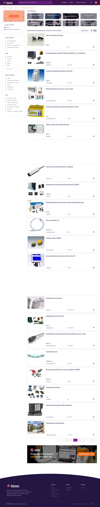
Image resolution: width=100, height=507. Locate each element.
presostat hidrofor (71, 16)
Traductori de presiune (53, 387)
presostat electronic (53, 16)
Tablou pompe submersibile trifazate (57, 124)
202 (84, 440)
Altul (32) (9, 109)
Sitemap (86, 504)
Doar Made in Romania (13, 47)
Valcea (9, 61)
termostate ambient (35, 16)
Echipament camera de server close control (59, 89)
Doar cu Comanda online (13, 45)
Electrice (7, 27)
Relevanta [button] (85, 30)
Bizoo (11, 504)
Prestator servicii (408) (12, 107)
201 (80, 440)
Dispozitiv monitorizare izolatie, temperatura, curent (62, 107)
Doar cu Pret (10, 43)
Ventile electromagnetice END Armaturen (59, 405)
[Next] (95, 440)
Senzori (9, 85)
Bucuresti (9, 56)
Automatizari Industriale (13, 80)
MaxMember (69, 488)
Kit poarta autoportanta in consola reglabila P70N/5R (63, 369)
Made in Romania (81, 2)
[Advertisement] (14, 142)
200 (75, 440)
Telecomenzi (10, 87)
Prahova (9, 59)
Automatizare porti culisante (55, 316)
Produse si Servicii (55, 490)
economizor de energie (88, 16)
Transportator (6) (11, 105)
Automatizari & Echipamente (12, 29)
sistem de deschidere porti (88, 23)
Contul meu (54, 492)
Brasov (9, 63)
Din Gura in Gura (55, 494)
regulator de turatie (71, 23)
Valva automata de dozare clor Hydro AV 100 (60, 256)
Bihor (8, 65)
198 (67, 440)
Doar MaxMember (11, 41)
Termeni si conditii (76, 504)
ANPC (91, 504)
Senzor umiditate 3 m (52, 220)
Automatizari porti (51, 352)
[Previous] (56, 440)
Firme (71, 2)
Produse (64, 2)
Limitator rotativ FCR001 (53, 238)
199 (71, 440)
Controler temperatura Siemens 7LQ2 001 (59, 71)
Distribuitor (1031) (11, 100)
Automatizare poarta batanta (55, 423)
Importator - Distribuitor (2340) (14, 111)
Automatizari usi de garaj (54, 298)
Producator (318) (11, 98)
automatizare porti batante (35, 23)
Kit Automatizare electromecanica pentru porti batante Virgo (65, 202)
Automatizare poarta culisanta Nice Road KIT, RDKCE (62, 184)
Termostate (10, 89)
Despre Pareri (54, 496)
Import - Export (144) (12, 102)
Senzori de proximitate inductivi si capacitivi (59, 167)
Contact (83, 488)
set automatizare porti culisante (53, 23)
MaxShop (68, 490)
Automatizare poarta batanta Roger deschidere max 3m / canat (66, 334)
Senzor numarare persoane (54, 35)
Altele (8, 78)
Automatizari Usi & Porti (13, 82)
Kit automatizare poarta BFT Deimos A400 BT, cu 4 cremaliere (65, 53)
